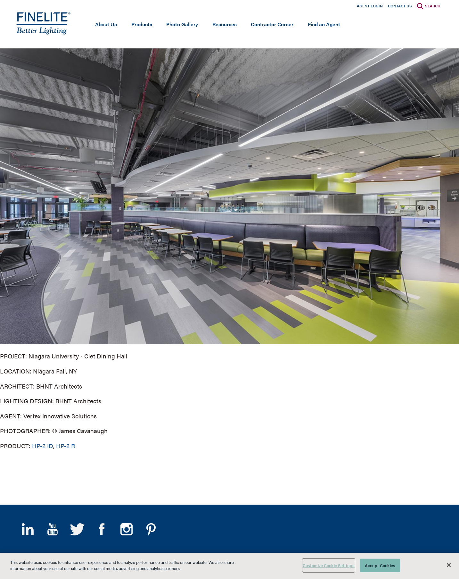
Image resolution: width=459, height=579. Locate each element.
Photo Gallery (182, 24)
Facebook (101, 529)
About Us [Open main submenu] (106, 24)
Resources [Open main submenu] (224, 24)
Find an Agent (324, 24)
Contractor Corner (272, 24)
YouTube (52, 529)
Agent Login (370, 6)
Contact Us (400, 6)
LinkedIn (27, 529)
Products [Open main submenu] (141, 24)
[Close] (449, 565)
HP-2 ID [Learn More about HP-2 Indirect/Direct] (42, 445)
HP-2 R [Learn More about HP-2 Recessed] (65, 445)
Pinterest (151, 529)
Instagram (126, 529)
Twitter (77, 529)
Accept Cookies (380, 565)
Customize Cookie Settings (329, 565)
